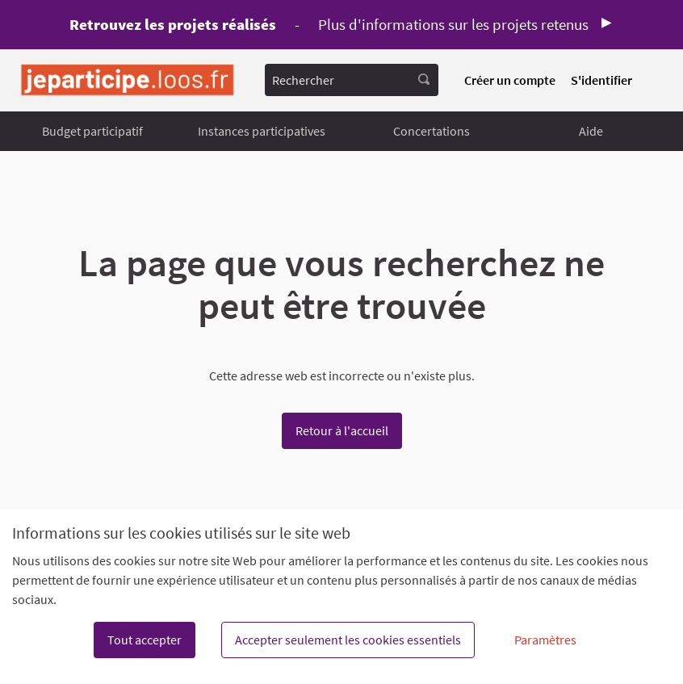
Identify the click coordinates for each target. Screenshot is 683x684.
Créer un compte (509, 80)
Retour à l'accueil (341, 430)
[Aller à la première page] (128, 80)
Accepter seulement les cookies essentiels (348, 640)
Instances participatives (261, 131)
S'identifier (601, 80)
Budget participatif (92, 131)
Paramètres (545, 640)
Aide (591, 131)
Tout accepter (144, 640)
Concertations (431, 131)
